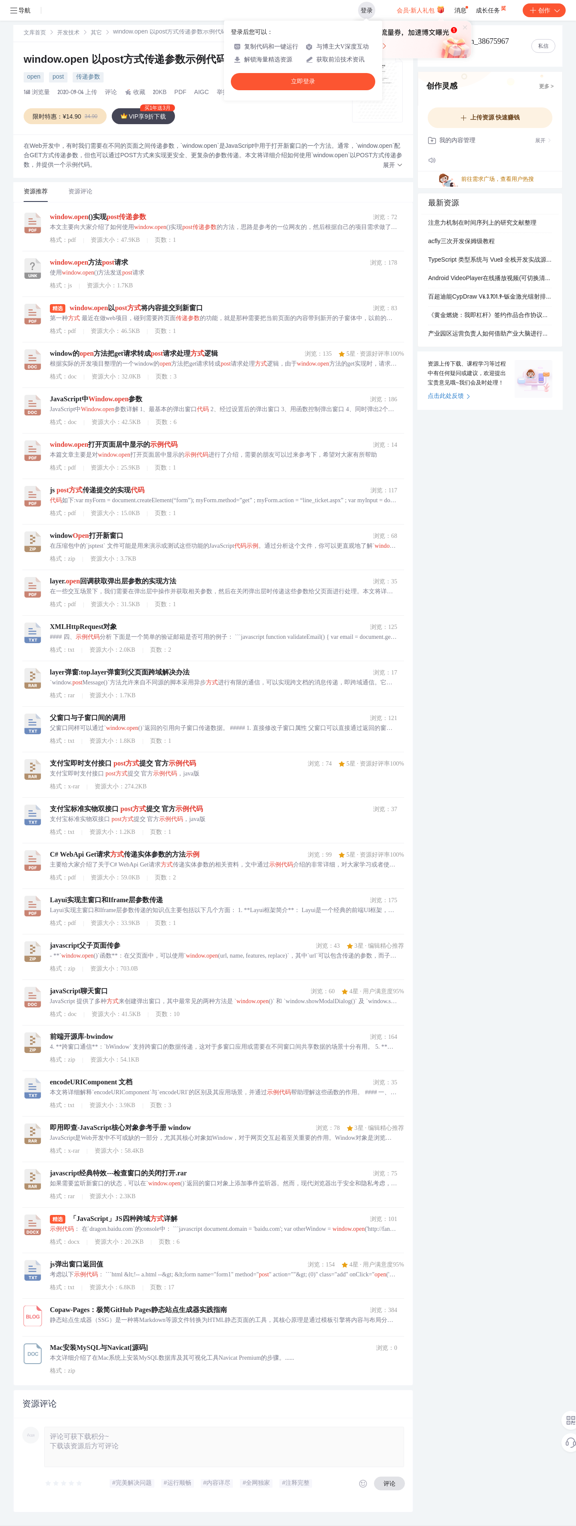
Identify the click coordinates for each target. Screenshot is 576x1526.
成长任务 (491, 8)
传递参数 (88, 77)
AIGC (201, 93)
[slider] (64, 1483)
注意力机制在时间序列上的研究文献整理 (482, 223)
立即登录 (303, 81)
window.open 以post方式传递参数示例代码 (127, 60)
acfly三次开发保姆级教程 (461, 242)
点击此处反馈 (449, 397)
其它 (96, 33)
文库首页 (35, 33)
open (33, 77)
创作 (544, 10)
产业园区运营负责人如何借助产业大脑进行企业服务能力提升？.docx (490, 334)
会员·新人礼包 (420, 9)
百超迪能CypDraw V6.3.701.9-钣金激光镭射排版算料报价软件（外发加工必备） (490, 297)
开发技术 (68, 33)
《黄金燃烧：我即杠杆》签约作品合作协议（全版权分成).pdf (490, 316)
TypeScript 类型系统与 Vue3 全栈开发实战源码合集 (490, 260)
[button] (393, 166)
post (58, 77)
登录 (367, 10)
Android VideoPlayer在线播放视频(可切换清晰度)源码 (490, 279)
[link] (35, 33)
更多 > (546, 86)
